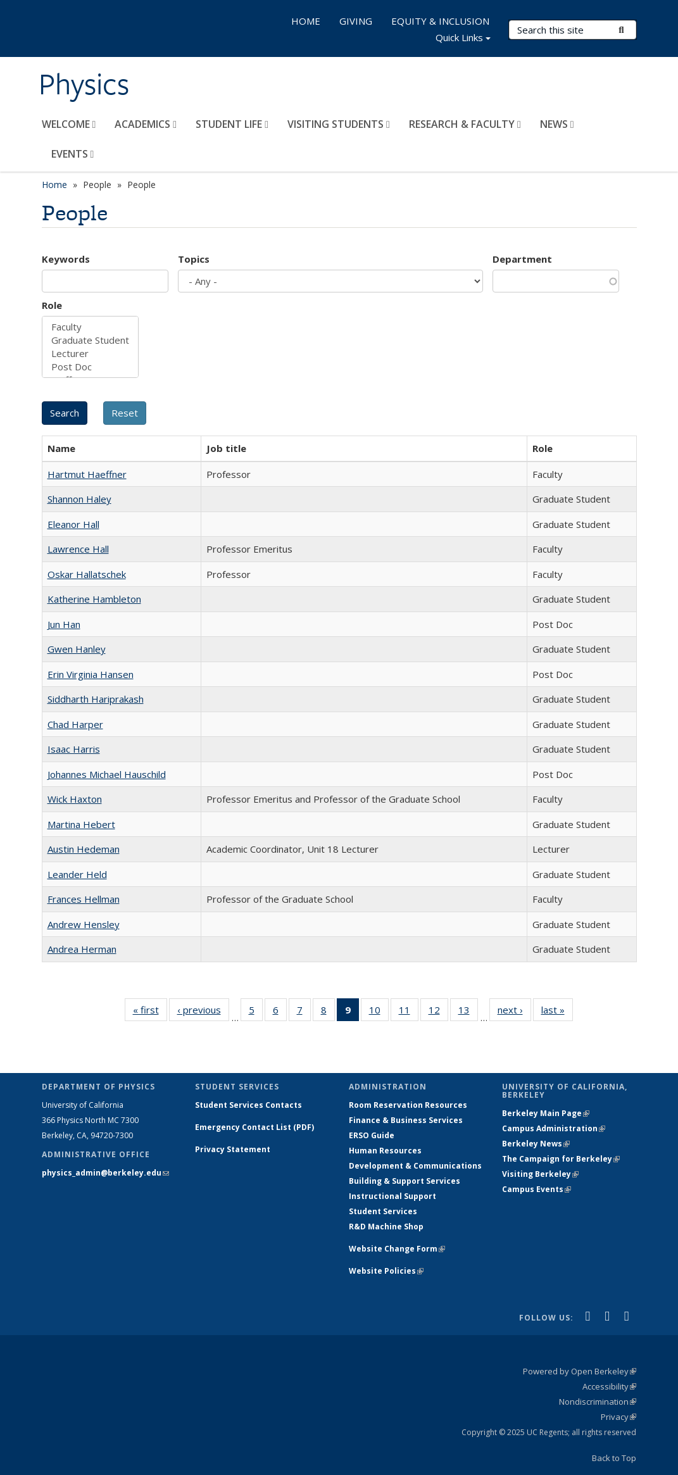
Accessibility (609, 1386)
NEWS (557, 124)
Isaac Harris (73, 749)
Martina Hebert (81, 824)
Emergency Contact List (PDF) (254, 1127)
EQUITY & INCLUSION (440, 21)
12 (438, 1012)
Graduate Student (90, 340)
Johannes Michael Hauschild (106, 774)
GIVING (355, 21)
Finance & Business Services (406, 1120)
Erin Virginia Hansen (90, 674)
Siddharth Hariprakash (95, 699)
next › (514, 1012)
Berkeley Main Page (545, 1113)
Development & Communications (415, 1165)
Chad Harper (75, 724)
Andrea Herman (81, 949)
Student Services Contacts (248, 1105)
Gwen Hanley (76, 649)
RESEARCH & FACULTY (465, 124)
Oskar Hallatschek (86, 574)
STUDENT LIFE (232, 124)
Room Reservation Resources (408, 1105)
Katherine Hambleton (94, 599)
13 (468, 1012)
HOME (305, 21)
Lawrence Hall (78, 549)
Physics (84, 84)
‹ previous (203, 1012)
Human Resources (385, 1150)
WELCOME (69, 124)
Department (522, 259)
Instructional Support (392, 1196)
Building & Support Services (404, 1181)
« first (150, 1012)
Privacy (618, 1416)
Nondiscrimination (597, 1401)
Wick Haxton (74, 799)
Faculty (90, 327)
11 (408, 1012)
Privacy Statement (232, 1149)
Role (52, 305)
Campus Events (536, 1189)
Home (54, 185)
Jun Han (63, 624)
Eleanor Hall (73, 524)
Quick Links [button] (463, 39)
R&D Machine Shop (386, 1226)
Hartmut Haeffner (87, 474)
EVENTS (72, 154)
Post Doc (90, 366)
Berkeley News (536, 1143)
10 (379, 1012)
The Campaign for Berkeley (561, 1158)
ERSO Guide (371, 1135)
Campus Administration (553, 1128)
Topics (194, 259)
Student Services (383, 1211)
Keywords (66, 259)
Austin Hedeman (83, 849)
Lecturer (90, 353)
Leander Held (77, 874)
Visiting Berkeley (540, 1174)
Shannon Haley (79, 499)
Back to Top (614, 1458)
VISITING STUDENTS (338, 124)
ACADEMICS (146, 124)
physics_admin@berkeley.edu (105, 1172)
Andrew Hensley (83, 924)
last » (557, 1012)
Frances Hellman (83, 899)
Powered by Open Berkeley (579, 1371)
